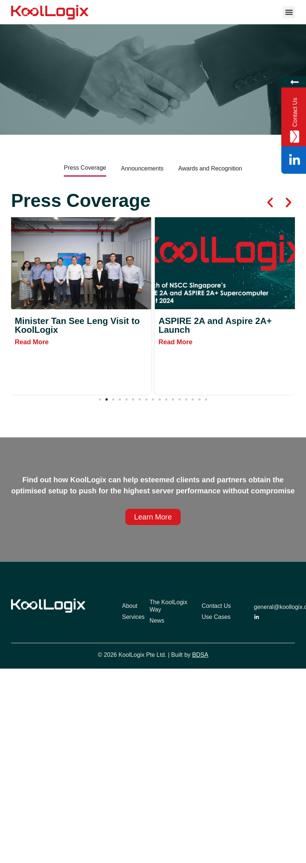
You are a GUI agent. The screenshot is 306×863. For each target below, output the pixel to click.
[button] (289, 12)
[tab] (85, 169)
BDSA (200, 655)
